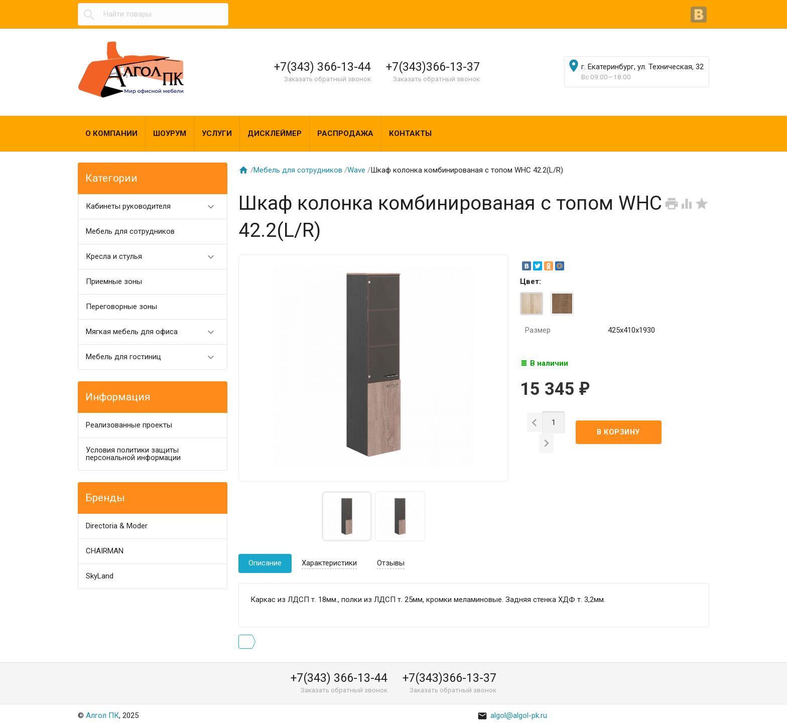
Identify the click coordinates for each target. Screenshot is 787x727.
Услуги (217, 133)
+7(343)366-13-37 (433, 67)
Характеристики (329, 562)
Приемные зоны (114, 281)
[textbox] (153, 14)
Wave (356, 170)
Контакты (410, 133)
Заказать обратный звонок (327, 79)
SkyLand (99, 575)
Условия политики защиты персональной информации (133, 454)
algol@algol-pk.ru (512, 715)
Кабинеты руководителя (154, 206)
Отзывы (391, 562)
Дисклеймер (274, 133)
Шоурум (169, 133)
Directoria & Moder (117, 525)
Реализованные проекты (129, 424)
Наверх (745, 708)
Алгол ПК (102, 715)
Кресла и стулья (154, 256)
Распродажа (345, 133)
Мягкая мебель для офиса (154, 332)
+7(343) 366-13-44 (322, 67)
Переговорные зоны (121, 306)
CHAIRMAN (104, 550)
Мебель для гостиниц (154, 357)
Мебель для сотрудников (130, 231)
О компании (111, 133)
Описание (265, 562)
